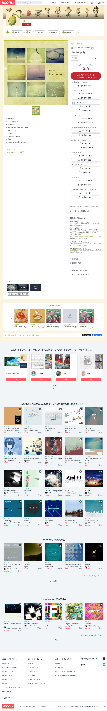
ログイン (53, 2)
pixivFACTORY (74, 250)
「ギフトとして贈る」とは (81, 211)
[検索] (40, 2)
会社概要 (22, 706)
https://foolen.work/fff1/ (15, 152)
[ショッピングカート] (92, 2)
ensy (64, 374)
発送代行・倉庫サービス (10, 675)
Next (96, 319)
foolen (24, 21)
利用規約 (28, 706)
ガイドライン (51, 706)
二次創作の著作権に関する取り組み (13, 687)
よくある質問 (59, 667)
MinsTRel (15, 374)
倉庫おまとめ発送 (34, 679)
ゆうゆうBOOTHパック (91, 236)
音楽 (72, 44)
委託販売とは (6, 683)
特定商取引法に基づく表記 (78, 270)
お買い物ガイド (33, 667)
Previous (11, 319)
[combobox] (29, 2)
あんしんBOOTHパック (76, 236)
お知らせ (58, 663)
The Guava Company (53, 305)
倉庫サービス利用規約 (39, 706)
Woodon (40, 374)
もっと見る (53, 387)
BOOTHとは (65, 2)
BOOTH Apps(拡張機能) (9, 667)
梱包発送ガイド (7, 679)
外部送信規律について (77, 706)
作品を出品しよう (81, 2)
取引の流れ (75, 259)
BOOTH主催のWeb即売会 (36, 683)
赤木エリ (90, 374)
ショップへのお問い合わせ (78, 274)
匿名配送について (7, 671)
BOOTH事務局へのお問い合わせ (65, 675)
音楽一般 (80, 44)
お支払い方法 (76, 263)
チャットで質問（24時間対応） (65, 671)
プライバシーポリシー (62, 706)
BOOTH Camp (6, 691)
